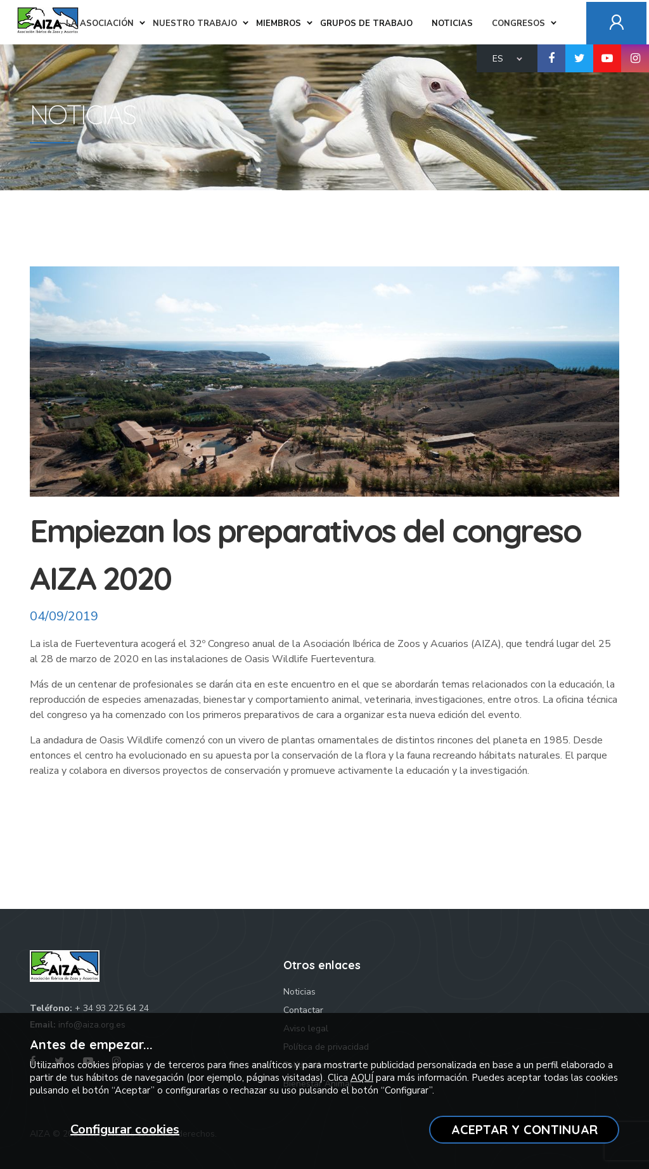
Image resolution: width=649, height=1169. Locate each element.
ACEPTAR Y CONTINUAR (524, 1129)
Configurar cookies (124, 1129)
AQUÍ (361, 1077)
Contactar (303, 1010)
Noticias (299, 992)
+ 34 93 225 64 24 (112, 1008)
